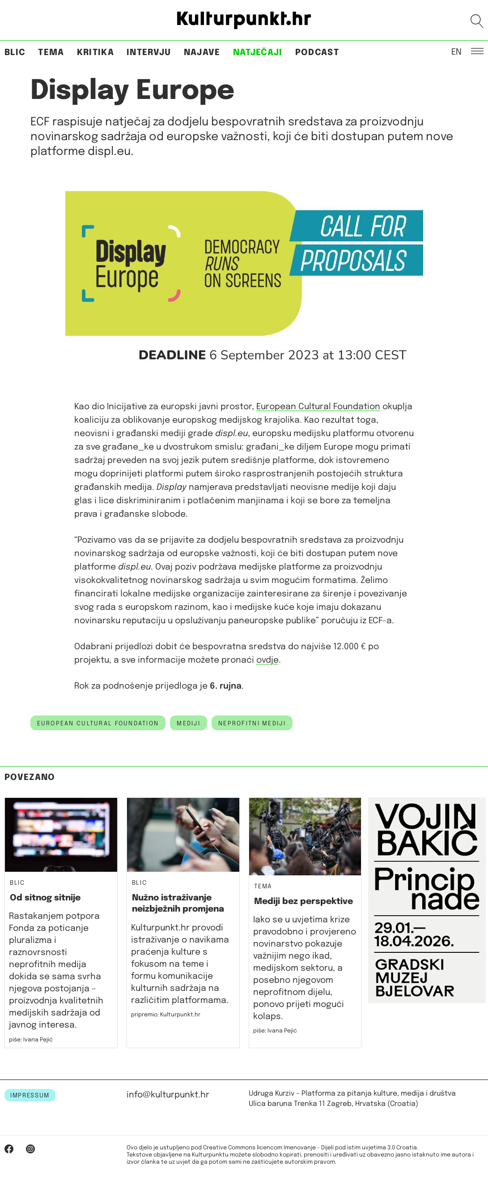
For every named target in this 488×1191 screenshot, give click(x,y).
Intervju (149, 52)
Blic (14, 52)
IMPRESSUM (30, 1095)
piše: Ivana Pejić (31, 1040)
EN (456, 51)
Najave (202, 52)
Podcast (317, 52)
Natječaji (258, 52)
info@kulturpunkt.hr (168, 1095)
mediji (188, 723)
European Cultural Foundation (318, 407)
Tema (51, 52)
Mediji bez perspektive (303, 901)
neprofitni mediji (252, 723)
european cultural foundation (98, 723)
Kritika (95, 52)
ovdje (267, 660)
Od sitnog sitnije (45, 898)
